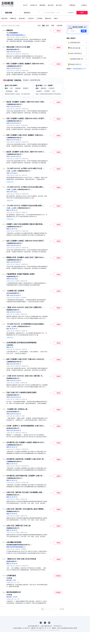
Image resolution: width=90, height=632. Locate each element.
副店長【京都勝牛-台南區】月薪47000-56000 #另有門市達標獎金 (26, 102)
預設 (43, 25)
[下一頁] (58, 609)
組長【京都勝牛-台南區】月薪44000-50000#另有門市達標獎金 (26, 241)
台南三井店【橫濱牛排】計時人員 (18, 526)
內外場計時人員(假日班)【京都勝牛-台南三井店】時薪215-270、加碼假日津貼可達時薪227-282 (26, 459)
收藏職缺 (51, 31)
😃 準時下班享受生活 (77, 53)
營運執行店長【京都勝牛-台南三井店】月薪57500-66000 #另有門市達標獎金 (26, 257)
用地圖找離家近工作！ (80, 68)
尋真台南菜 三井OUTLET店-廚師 (18, 47)
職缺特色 (48, 18)
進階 (55, 18)
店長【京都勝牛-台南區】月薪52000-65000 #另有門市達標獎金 (26, 118)
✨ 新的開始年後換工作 (77, 59)
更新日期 (4, 18)
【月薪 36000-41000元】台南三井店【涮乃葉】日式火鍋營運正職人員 (26, 376)
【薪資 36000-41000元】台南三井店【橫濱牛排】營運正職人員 (26, 307)
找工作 (25, 5)
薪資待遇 (22, 18)
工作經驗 (39, 18)
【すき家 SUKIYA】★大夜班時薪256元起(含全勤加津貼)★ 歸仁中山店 (26, 324)
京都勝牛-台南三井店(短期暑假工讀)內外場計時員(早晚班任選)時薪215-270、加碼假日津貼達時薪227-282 (26, 224)
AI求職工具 (33, 5)
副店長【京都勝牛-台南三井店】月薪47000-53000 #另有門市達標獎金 (26, 152)
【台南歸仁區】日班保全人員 (16, 409)
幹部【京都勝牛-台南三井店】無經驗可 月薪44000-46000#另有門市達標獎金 (26, 135)
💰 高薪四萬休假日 (77, 42)
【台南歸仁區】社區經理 (15, 291)
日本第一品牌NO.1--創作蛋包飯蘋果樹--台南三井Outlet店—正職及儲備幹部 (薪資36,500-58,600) (26, 426)
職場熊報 (42, 5)
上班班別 (30, 18)
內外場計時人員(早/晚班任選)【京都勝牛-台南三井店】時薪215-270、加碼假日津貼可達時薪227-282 (26, 476)
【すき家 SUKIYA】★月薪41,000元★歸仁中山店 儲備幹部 (26, 168)
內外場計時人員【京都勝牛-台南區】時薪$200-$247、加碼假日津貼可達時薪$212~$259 (26, 442)
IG (41, 623)
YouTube (49, 623)
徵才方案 (59, 5)
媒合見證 (51, 5)
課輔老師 (9, 30)
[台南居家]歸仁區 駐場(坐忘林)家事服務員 (21, 342)
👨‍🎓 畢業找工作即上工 (77, 64)
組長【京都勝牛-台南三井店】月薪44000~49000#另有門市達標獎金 (26, 359)
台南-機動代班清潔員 (13, 542)
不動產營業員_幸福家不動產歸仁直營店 (20, 274)
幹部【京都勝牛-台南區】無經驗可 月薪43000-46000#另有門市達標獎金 (26, 64)
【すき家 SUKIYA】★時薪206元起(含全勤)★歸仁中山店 (26, 205)
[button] (64, 89)
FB (45, 623)
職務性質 (13, 18)
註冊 (83, 31)
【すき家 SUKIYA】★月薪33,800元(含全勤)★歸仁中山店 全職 (26, 187)
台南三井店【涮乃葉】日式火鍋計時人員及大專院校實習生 (26, 509)
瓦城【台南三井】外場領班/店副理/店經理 (21, 392)
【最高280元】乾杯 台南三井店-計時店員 (21, 559)
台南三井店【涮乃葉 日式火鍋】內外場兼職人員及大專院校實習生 (26, 492)
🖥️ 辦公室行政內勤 (77, 48)
